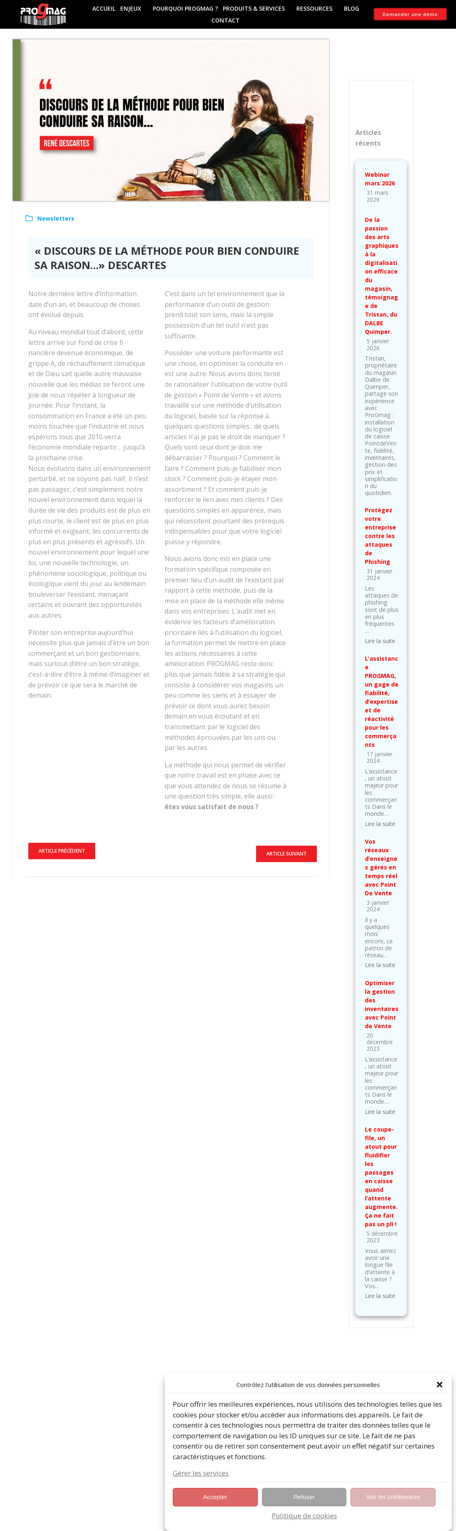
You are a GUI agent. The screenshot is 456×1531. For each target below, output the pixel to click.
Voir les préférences (393, 1507)
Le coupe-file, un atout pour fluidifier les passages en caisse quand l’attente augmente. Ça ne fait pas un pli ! (381, 1176)
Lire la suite (380, 641)
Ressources (317, 8)
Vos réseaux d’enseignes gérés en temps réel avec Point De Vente (381, 867)
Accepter (215, 1507)
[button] (439, 1395)
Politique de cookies (304, 1525)
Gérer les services (201, 1483)
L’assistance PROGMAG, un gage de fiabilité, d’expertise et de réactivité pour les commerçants (382, 701)
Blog (351, 8)
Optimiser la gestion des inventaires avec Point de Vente (382, 1004)
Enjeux (134, 8)
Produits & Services (257, 8)
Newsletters (55, 218)
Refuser (304, 1507)
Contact (225, 20)
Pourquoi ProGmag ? (185, 8)
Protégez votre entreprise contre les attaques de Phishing (380, 536)
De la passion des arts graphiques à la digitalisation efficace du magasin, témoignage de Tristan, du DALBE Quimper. (382, 275)
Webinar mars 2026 (380, 179)
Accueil (103, 8)
